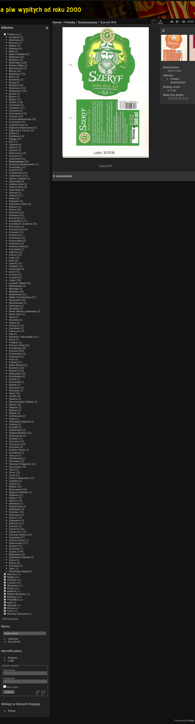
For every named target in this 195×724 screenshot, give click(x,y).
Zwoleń (13, 545)
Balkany (11, 596)
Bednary (13, 48)
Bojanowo (14, 73)
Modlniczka (15, 294)
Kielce (12, 209)
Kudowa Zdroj (17, 246)
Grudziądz (15, 167)
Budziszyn (15, 88)
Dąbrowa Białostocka (21, 127)
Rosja (10, 588)
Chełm (12, 102)
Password (9, 678)
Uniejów (13, 480)
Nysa (12, 316)
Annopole (14, 37)
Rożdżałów (15, 376)
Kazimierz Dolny (18, 203)
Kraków (13, 235)
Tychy (12, 475)
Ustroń (12, 483)
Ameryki (11, 605)
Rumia (12, 379)
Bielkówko (14, 62)
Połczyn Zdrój (16, 345)
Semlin (13, 396)
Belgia (10, 577)
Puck (12, 359)
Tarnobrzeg (15, 458)
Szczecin (14, 441)
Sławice (13, 407)
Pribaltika (12, 599)
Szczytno (14, 446)
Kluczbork (14, 212)
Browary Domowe (17, 613)
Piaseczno (15, 331)
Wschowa (14, 514)
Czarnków (14, 121)
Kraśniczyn (15, 237)
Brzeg (12, 82)
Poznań (13, 350)
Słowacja (12, 585)
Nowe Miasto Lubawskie (22, 311)
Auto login (10, 687)
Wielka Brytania (16, 593)
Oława (12, 322)
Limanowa (15, 268)
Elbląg (12, 138)
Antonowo (14, 39)
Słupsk (12, 413)
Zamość (13, 526)
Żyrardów (14, 548)
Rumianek (14, 381)
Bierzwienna (16, 68)
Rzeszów (14, 387)
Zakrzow (13, 523)
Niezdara (14, 308)
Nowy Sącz (15, 314)
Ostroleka (14, 328)
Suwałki (13, 427)
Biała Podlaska (17, 54)
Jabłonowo (15, 175)
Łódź (12, 271)
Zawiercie (14, 531)
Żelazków (14, 537)
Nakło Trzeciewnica (20, 297)
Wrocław (14, 511)
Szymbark (14, 452)
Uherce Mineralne (19, 478)
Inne (9, 610)
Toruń (12, 472)
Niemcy (11, 574)
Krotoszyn (14, 243)
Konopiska (15, 220)
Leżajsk (13, 266)
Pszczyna (14, 356)
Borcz (12, 76)
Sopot (12, 418)
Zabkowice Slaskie (19, 557)
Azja (9, 602)
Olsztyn (13, 325)
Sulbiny (13, 424)
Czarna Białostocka (20, 119)
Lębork (13, 263)
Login (11, 660)
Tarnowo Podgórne (19, 463)
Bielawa (13, 59)
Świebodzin (15, 430)
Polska (11, 34)
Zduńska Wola (17, 534)
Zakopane (14, 520)
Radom (13, 370)
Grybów (13, 169)
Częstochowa (16, 124)
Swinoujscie (15, 435)
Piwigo (190, 720)
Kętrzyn (13, 206)
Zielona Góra (16, 540)
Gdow (12, 560)
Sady (12, 393)
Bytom (12, 96)
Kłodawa (14, 215)
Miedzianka (15, 285)
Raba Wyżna (16, 365)
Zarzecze (14, 528)
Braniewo (14, 79)
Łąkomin (13, 251)
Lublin (12, 280)
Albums (7, 27)
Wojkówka (14, 509)
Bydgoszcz (15, 90)
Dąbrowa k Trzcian (19, 130)
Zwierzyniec (15, 543)
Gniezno (13, 155)
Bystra (12, 93)
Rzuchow (14, 390)
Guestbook (14, 641)
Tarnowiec (14, 461)
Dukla (12, 133)
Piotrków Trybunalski (20, 336)
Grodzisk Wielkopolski (21, 164)
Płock (12, 339)
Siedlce (13, 398)
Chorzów (14, 110)
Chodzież (14, 107)
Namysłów (15, 300)
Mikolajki (14, 288)
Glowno (13, 150)
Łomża (12, 274)
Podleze (13, 342)
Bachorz (13, 42)
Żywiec (13, 551)
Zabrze (13, 517)
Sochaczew (15, 415)
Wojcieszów (15, 506)
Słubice (13, 410)
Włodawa (14, 503)
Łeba (12, 260)
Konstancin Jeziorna (20, 223)
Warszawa (15, 489)
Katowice (14, 201)
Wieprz (13, 497)
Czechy (11, 582)
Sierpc (12, 404)
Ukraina (11, 579)
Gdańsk (13, 144)
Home (57, 22)
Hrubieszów (15, 172)
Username (9, 670)
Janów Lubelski (17, 178)
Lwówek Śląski (17, 283)
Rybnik (13, 384)
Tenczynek (15, 466)
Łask (11, 257)
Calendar (13, 638)
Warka (12, 486)
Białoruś (11, 591)
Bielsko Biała (16, 65)
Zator (12, 568)
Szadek (13, 438)
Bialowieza (15, 554)
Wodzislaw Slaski (19, 571)
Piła (11, 333)
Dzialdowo (15, 136)
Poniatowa (15, 348)
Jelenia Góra (16, 186)
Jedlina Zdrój (16, 184)
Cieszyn (13, 116)
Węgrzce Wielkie (18, 492)
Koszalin (13, 232)
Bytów (12, 99)
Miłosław (14, 291)
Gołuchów (14, 158)
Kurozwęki (15, 249)
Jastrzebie (15, 181)
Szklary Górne (17, 449)
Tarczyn (13, 455)
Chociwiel (14, 104)
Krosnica (14, 565)
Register (13, 657)
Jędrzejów (14, 189)
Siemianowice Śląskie (21, 401)
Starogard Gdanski (19, 421)
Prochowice (15, 353)
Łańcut (12, 254)
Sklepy (12, 710)
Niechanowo (16, 302)
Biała (12, 51)
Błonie (12, 71)
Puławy (13, 362)
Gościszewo (16, 161)
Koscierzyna (16, 229)
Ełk (10, 141)
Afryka (10, 608)
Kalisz (12, 198)
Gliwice (13, 147)
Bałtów (12, 45)
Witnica (13, 500)
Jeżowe (13, 192)
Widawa (13, 495)
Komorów (14, 218)
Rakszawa (15, 373)
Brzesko (13, 85)
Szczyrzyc (14, 444)
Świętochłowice (17, 432)
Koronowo (14, 226)
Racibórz (14, 367)
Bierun (12, 562)
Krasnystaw (15, 240)
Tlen (11, 469)
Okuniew (14, 319)
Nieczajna (14, 305)
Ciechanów (15, 113)
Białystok (14, 56)
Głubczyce (15, 153)
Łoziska (13, 277)
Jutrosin (13, 195)
